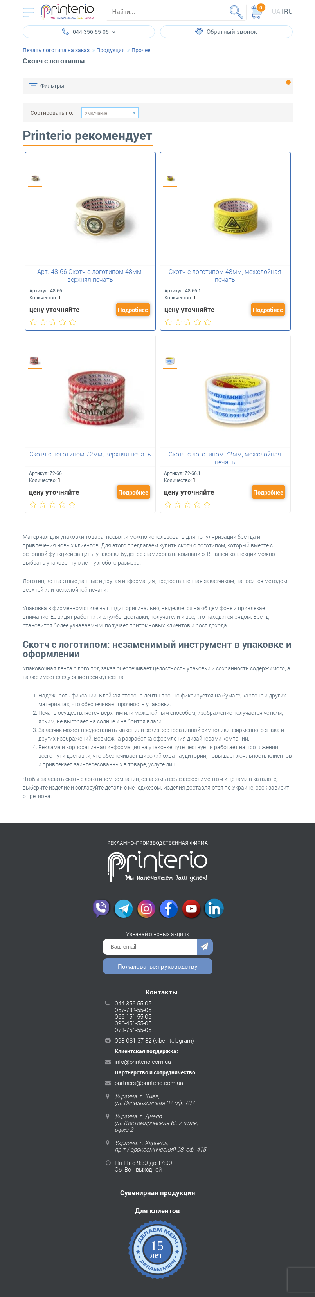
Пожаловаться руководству (158, 966)
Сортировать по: (52, 112)
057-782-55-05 (133, 1010)
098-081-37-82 (133, 1040)
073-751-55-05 (133, 1030)
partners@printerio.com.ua (149, 1083)
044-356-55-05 (133, 1003)
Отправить (205, 947)
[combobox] (110, 112)
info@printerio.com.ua (143, 1061)
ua (276, 11)
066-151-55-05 (133, 1016)
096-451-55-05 (133, 1023)
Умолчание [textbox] (96, 113)
